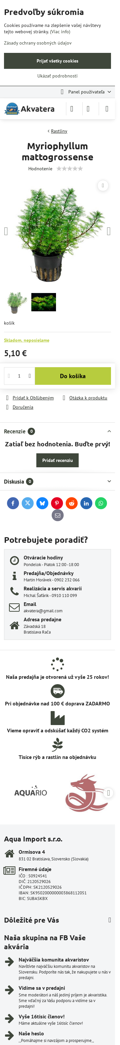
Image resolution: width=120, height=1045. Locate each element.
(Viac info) (60, 32)
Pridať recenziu (57, 460)
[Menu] (107, 108)
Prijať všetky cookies (57, 61)
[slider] (69, 168)
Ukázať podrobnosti (57, 76)
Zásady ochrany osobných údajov (38, 43)
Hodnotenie (40, 169)
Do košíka (73, 376)
